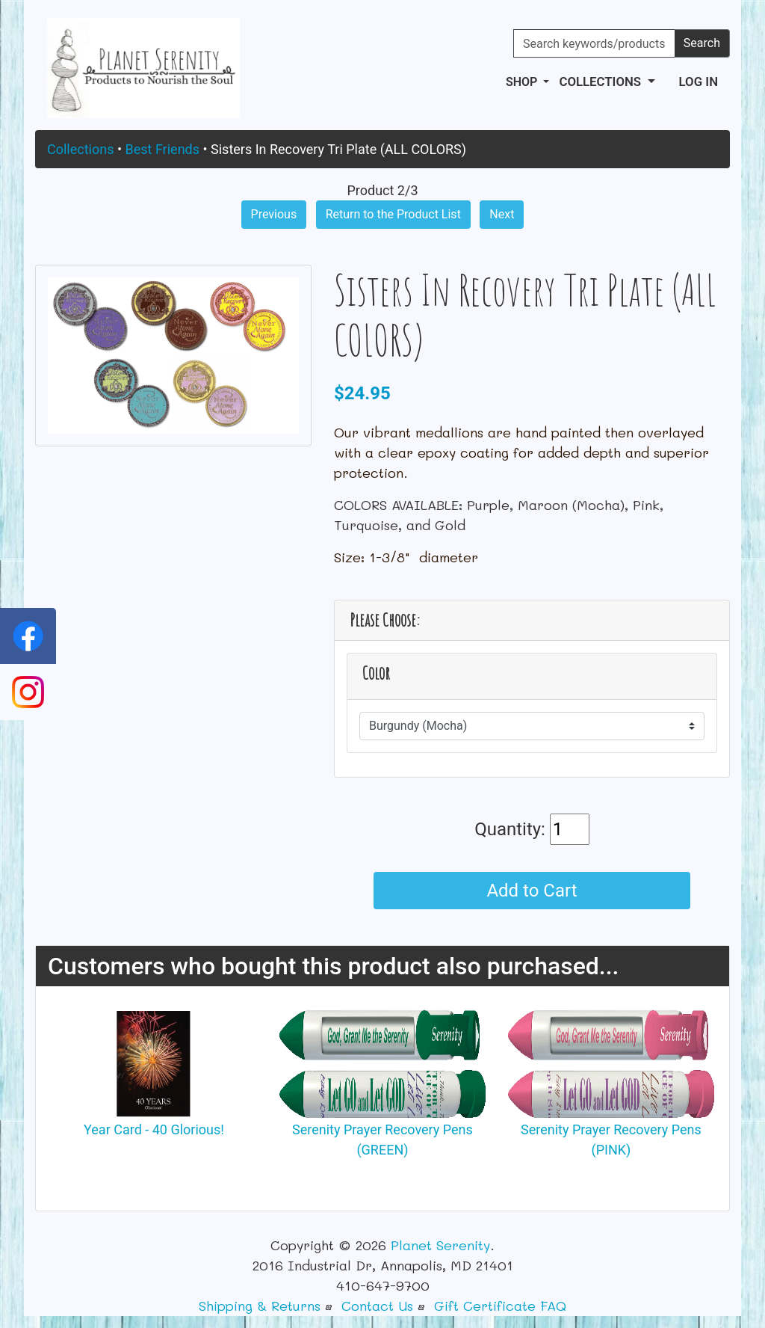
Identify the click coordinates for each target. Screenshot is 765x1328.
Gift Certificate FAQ (500, 1306)
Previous (274, 214)
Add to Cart (531, 890)
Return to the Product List (393, 214)
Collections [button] (601, 81)
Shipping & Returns (259, 1306)
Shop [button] (523, 82)
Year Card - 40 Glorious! (154, 1129)
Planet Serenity (440, 1245)
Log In (698, 81)
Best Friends (162, 149)
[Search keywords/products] (594, 43)
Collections (80, 149)
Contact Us (377, 1306)
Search (702, 43)
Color (376, 673)
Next (501, 214)
